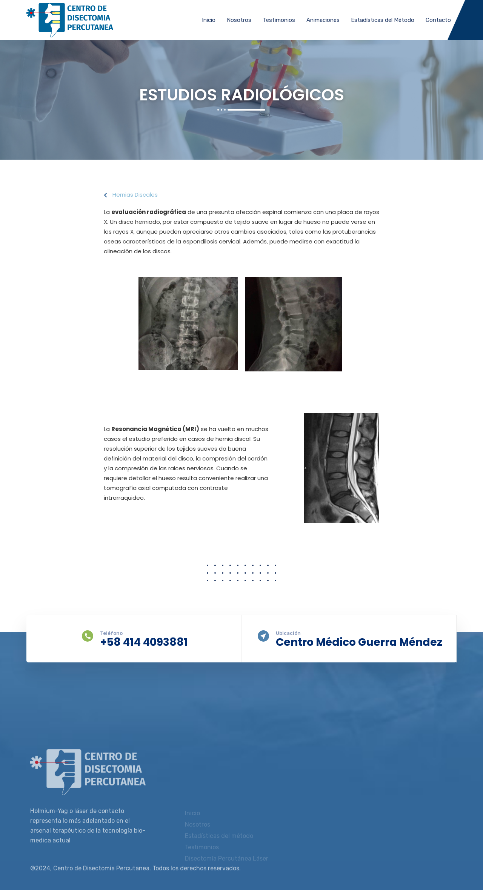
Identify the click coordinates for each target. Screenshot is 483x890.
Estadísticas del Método (382, 20)
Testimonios (279, 20)
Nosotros (239, 20)
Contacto (438, 20)
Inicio (208, 20)
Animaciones (323, 20)
